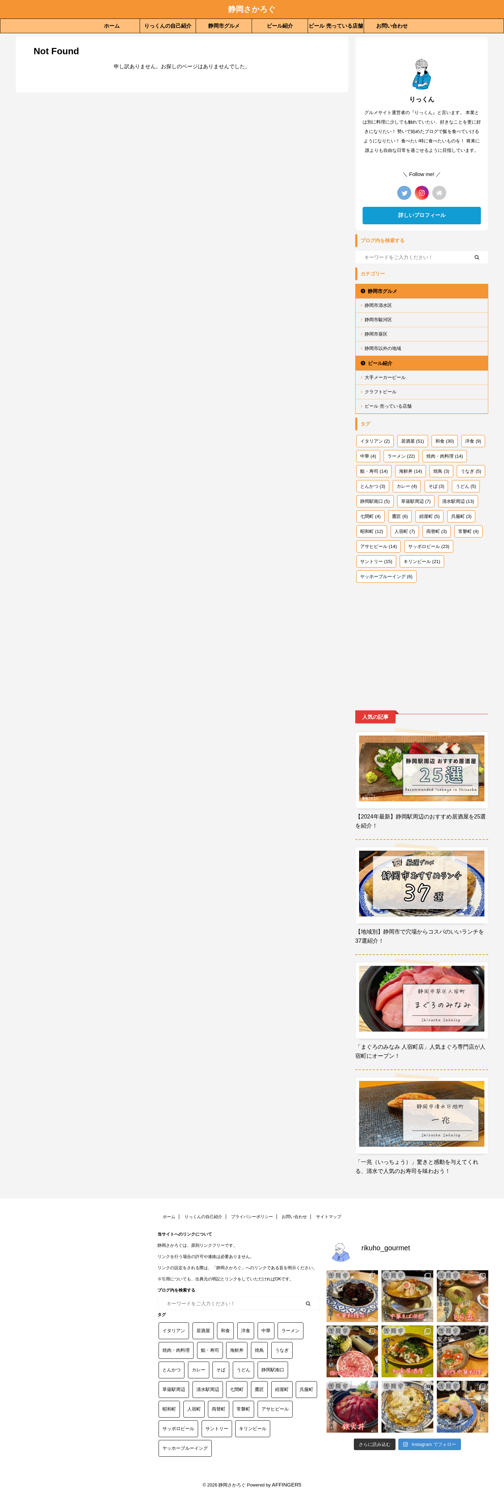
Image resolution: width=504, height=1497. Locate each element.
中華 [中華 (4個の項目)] (368, 456)
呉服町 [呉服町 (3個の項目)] (461, 516)
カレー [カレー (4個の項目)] (407, 486)
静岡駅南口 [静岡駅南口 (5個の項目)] (375, 501)
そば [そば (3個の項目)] (436, 486)
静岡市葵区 (376, 334)
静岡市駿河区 (378, 319)
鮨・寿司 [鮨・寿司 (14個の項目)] (374, 471)
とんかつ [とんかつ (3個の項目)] (372, 486)
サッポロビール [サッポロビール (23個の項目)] (428, 546)
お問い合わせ (392, 26)
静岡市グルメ (224, 26)
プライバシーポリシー (252, 1216)
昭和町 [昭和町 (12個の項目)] (371, 531)
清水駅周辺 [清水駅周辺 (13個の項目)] (458, 501)
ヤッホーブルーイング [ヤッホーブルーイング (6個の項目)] (386, 576)
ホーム (112, 26)
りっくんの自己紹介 (167, 26)
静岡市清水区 (378, 305)
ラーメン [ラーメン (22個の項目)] (401, 456)
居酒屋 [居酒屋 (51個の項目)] (412, 441)
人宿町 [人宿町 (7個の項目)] (404, 531)
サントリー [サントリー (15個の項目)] (376, 561)
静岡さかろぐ (252, 9)
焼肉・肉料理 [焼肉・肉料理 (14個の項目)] (444, 456)
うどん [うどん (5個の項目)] (466, 486)
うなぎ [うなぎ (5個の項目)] (471, 471)
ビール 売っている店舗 (336, 26)
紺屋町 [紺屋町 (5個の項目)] (429, 516)
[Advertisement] (421, 640)
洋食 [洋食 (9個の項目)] (473, 441)
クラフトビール (381, 391)
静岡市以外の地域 (383, 348)
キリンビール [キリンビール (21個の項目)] (422, 561)
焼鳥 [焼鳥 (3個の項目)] (441, 471)
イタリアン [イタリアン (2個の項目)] (375, 441)
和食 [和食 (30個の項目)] (444, 441)
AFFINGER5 (286, 1485)
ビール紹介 (280, 26)
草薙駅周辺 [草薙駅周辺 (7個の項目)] (416, 501)
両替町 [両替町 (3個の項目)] (436, 531)
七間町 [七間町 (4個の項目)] (370, 516)
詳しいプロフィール (422, 215)
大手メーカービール (385, 377)
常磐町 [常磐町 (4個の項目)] (468, 531)
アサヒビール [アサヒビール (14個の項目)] (378, 546)
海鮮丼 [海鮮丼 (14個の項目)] (410, 471)
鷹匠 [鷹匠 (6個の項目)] (400, 516)
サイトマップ (328, 1216)
